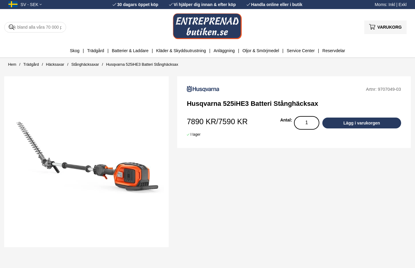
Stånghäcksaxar (85, 64)
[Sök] (35, 27)
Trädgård (95, 50)
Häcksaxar (55, 64)
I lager (195, 134)
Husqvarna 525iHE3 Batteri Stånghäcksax (142, 64)
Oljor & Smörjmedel (260, 50)
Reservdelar (333, 50)
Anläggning (224, 50)
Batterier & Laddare (130, 50)
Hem (12, 64)
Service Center (301, 50)
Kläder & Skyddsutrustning (181, 50)
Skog (74, 50)
